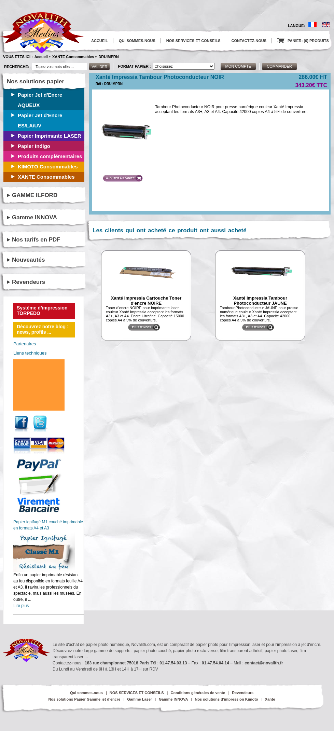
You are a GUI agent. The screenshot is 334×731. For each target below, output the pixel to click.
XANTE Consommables (73, 57)
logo (42, 33)
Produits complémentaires (50, 156)
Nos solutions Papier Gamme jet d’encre (84, 699)
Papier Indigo (34, 146)
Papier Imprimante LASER (49, 136)
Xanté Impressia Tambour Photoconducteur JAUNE (260, 300)
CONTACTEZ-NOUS (249, 41)
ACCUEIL (99, 41)
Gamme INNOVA (34, 217)
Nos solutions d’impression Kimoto (226, 699)
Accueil (41, 57)
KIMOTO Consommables (48, 166)
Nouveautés (28, 260)
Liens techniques (30, 353)
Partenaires (24, 343)
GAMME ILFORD (34, 195)
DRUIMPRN (108, 57)
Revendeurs (28, 282)
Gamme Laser (139, 699)
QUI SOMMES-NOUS (137, 41)
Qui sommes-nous (86, 693)
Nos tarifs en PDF (36, 239)
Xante (270, 699)
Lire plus (21, 605)
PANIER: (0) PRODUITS (303, 40)
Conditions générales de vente (198, 693)
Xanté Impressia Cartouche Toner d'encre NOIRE (146, 300)
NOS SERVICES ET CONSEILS (193, 41)
